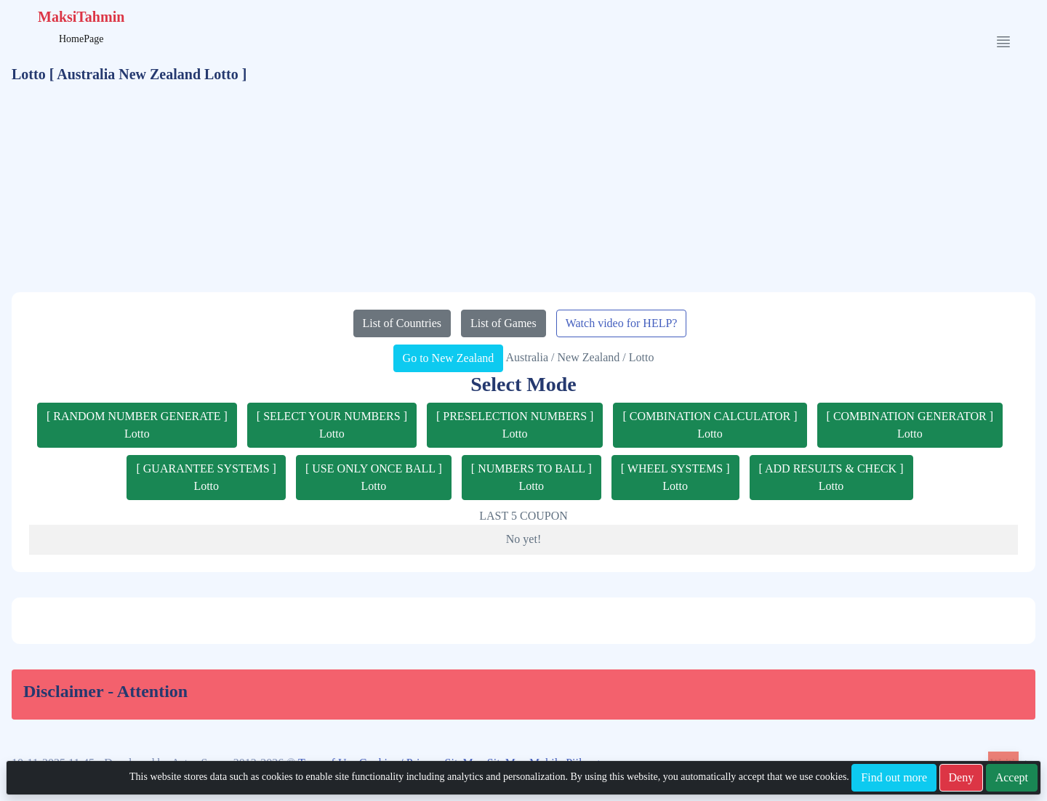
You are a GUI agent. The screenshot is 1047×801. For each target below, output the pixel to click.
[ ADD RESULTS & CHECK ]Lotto (831, 477)
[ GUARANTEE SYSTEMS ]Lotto (206, 477)
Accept (1011, 777)
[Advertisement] (523, 190)
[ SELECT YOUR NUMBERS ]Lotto (332, 425)
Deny (961, 777)
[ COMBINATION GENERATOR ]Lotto (910, 425)
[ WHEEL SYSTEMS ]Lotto (675, 477)
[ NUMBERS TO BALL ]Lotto (531, 477)
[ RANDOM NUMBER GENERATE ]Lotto (137, 425)
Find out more (894, 777)
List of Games (503, 323)
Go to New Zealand (448, 358)
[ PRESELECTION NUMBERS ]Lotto (514, 425)
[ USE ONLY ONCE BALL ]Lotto (373, 477)
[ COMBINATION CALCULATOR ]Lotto (709, 425)
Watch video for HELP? (622, 323)
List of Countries (402, 323)
